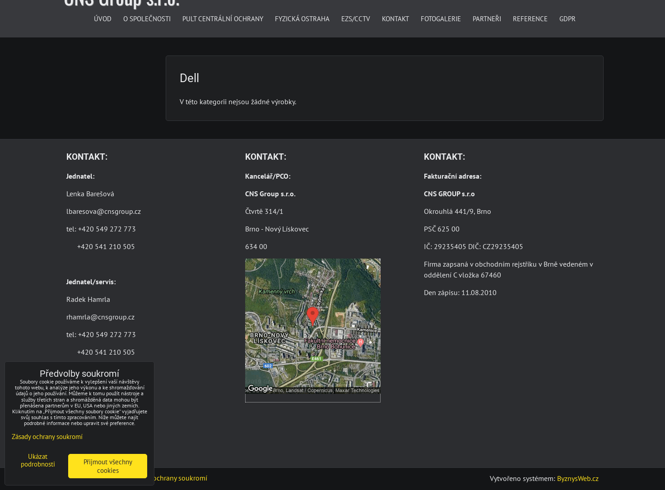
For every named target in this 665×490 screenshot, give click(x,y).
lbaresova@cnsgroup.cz (103, 211)
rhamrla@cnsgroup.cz (100, 316)
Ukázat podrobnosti (38, 460)
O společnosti (147, 18)
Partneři (487, 18)
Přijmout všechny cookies (108, 466)
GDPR (567, 18)
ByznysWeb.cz (578, 478)
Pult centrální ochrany (222, 18)
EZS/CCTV (355, 18)
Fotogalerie (441, 18)
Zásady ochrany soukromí (168, 477)
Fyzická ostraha (302, 18)
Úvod (103, 18)
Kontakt (395, 18)
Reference (530, 18)
